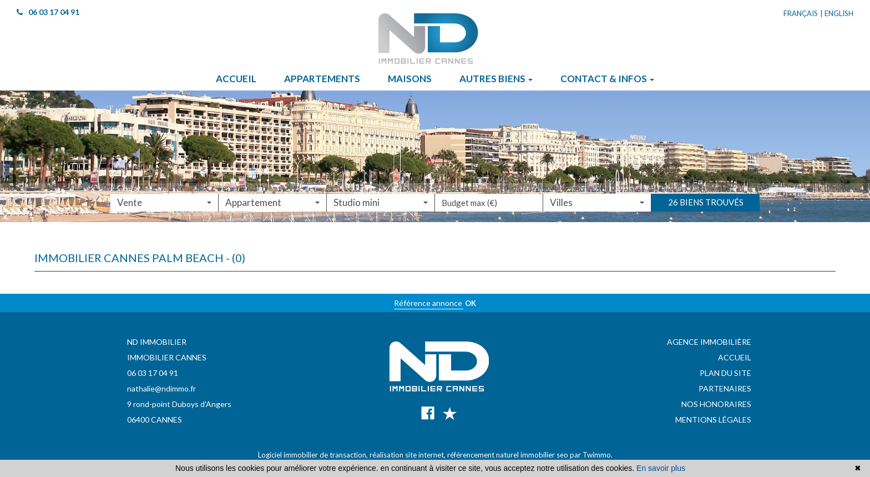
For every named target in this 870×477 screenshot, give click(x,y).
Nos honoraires (716, 404)
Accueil (734, 357)
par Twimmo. (591, 454)
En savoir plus (660, 468)
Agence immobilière (709, 342)
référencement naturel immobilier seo (508, 454)
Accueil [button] (236, 78)
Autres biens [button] (496, 78)
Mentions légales (713, 419)
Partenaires (725, 388)
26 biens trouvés (705, 211)
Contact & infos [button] (607, 78)
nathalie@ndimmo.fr (161, 388)
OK (470, 303)
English (839, 13)
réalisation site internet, (408, 454)
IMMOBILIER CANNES (166, 357)
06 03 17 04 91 (152, 373)
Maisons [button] (410, 78)
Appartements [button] (322, 78)
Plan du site (725, 373)
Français (800, 13)
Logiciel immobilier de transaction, (314, 454)
